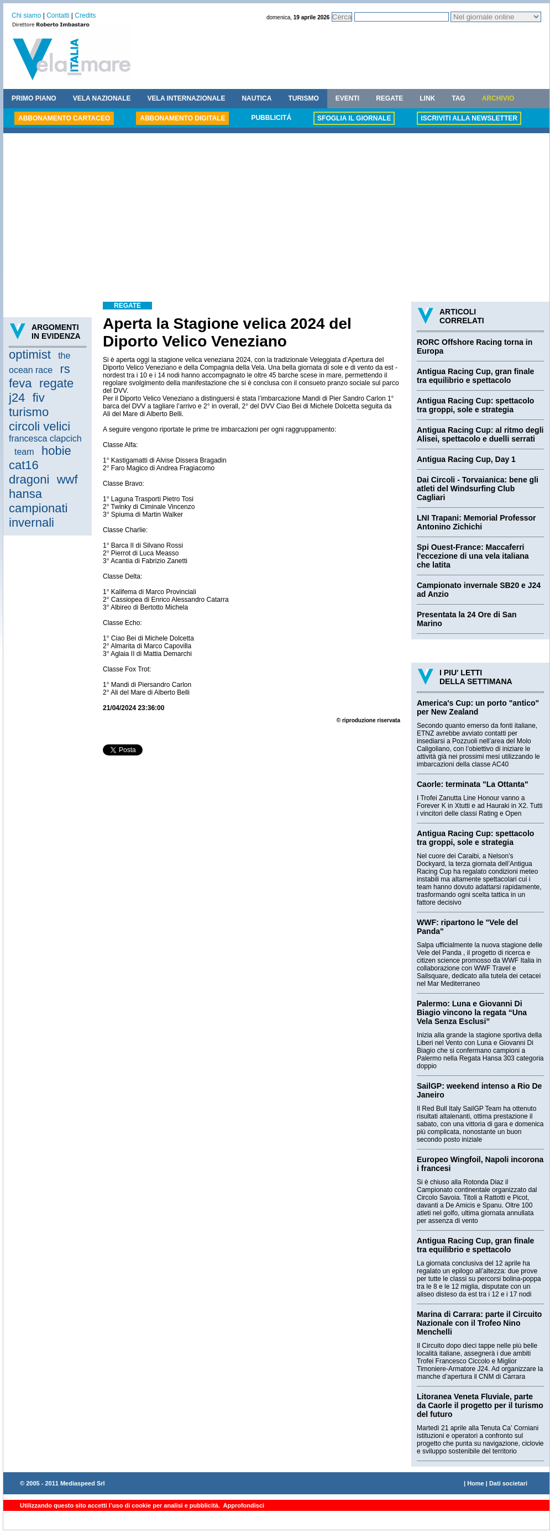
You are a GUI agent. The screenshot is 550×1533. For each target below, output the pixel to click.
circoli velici (39, 426)
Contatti (57, 15)
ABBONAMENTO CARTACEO (64, 118)
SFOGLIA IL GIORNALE (354, 118)
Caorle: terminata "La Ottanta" (472, 784)
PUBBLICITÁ (271, 118)
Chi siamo (26, 15)
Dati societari (508, 1483)
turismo (29, 412)
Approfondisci (243, 1505)
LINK (427, 98)
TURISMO (303, 98)
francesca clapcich (45, 438)
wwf (67, 479)
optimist (30, 354)
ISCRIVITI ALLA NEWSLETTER (469, 118)
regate (56, 383)
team (24, 451)
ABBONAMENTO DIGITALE (182, 118)
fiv (39, 398)
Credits (85, 15)
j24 (17, 398)
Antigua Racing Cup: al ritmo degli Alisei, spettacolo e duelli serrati (480, 434)
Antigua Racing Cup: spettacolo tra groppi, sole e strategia (475, 405)
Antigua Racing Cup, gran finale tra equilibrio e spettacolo (475, 376)
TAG (458, 98)
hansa (25, 494)
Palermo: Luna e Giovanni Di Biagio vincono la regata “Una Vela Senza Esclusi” (472, 1012)
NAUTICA (256, 98)
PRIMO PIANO (34, 98)
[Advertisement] (276, 218)
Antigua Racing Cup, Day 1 (466, 459)
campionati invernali (38, 515)
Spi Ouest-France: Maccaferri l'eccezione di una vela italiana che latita (473, 556)
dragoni (29, 479)
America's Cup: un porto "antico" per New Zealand (478, 707)
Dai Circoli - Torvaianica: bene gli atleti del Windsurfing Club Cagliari (477, 488)
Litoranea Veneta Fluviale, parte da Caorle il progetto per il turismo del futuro (480, 1405)
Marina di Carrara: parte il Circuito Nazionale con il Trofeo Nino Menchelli (479, 1323)
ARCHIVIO (498, 98)
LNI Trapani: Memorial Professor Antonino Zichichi (476, 522)
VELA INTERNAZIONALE (187, 98)
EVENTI (347, 98)
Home (475, 1483)
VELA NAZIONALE (102, 98)
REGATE (389, 98)
